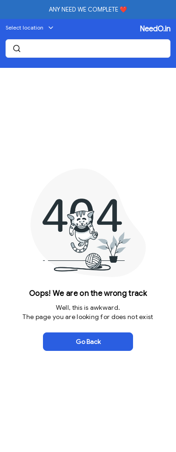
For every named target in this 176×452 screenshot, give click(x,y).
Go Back (88, 341)
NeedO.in (155, 29)
